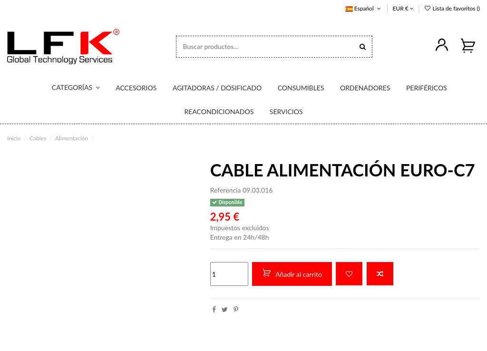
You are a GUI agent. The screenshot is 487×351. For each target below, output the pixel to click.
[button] (69, 88)
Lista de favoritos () (452, 8)
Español (364, 8)
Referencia (225, 190)
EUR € (402, 8)
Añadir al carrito (292, 273)
